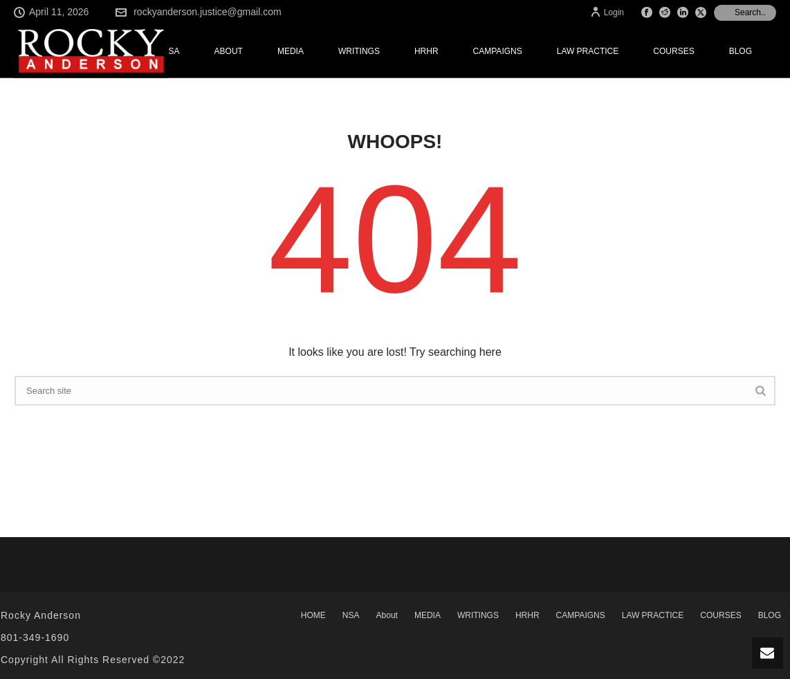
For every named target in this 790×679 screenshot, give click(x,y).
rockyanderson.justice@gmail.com (207, 11)
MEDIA (290, 51)
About (228, 51)
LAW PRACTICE (588, 51)
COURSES (673, 51)
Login (607, 12)
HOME (313, 615)
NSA (171, 51)
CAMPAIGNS (497, 51)
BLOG (740, 51)
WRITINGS (359, 51)
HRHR (426, 51)
